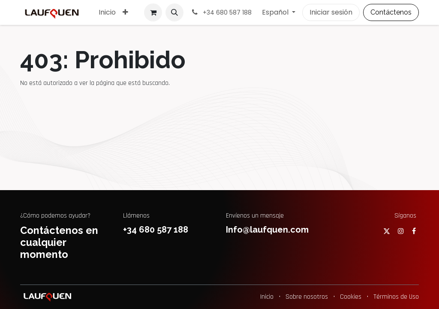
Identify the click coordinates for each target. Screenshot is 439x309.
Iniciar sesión (331, 12)
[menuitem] (107, 12)
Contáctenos (391, 12)
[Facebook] (414, 231)
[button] (174, 12)
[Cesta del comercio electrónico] (153, 12)
